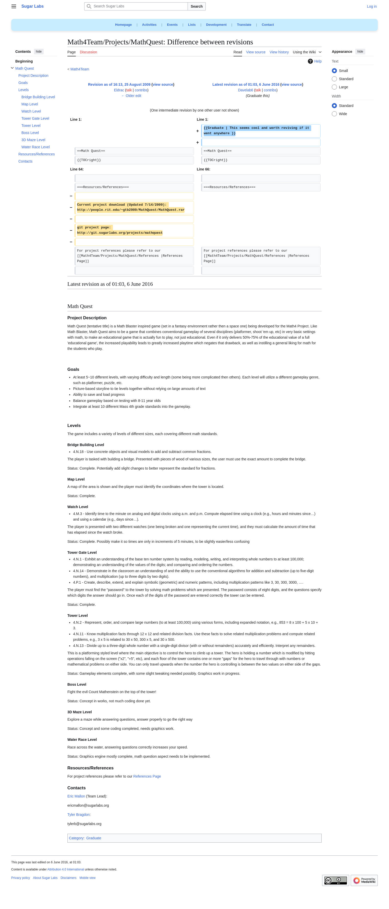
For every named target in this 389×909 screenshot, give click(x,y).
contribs (141, 90)
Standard (346, 79)
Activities (149, 25)
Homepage (123, 25)
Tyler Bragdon (78, 815)
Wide (343, 114)
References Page (147, 776)
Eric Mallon (76, 796)
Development (216, 25)
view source (163, 84)
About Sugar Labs (45, 878)
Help (314, 61)
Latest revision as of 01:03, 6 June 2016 (245, 84)
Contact (268, 25)
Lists (192, 25)
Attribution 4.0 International (65, 869)
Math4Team (79, 69)
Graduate (93, 838)
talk (129, 90)
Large (343, 87)
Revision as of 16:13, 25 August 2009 (119, 84)
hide (39, 51)
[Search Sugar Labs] (136, 6)
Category (76, 838)
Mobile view (87, 878)
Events (172, 25)
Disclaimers (68, 878)
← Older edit (131, 96)
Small (343, 71)
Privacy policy (20, 878)
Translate (244, 25)
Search (197, 6)
